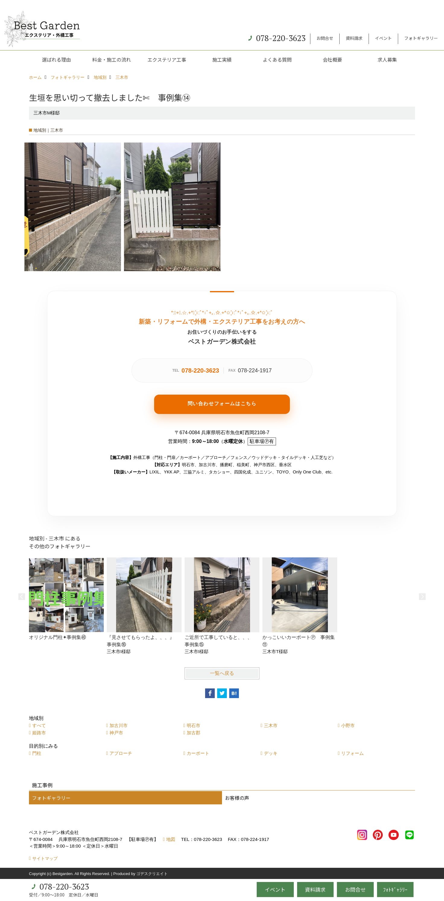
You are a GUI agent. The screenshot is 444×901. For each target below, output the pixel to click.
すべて (39, 725)
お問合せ (324, 38)
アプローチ (120, 753)
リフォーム (352, 753)
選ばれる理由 (56, 59)
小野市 (348, 725)
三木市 (271, 725)
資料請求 (354, 38)
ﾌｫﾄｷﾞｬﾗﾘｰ (395, 889)
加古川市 (118, 725)
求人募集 (387, 59)
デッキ (271, 753)
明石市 (193, 725)
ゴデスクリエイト (152, 873)
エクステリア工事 (166, 59)
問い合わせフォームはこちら (222, 403)
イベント (383, 38)
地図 (170, 839)
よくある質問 (277, 59)
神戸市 (116, 732)
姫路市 (39, 732)
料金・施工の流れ (111, 59)
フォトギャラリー (421, 38)
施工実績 (222, 59)
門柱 (36, 753)
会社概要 (332, 59)
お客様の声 (237, 797)
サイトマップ (45, 858)
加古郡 (193, 732)
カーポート (198, 753)
